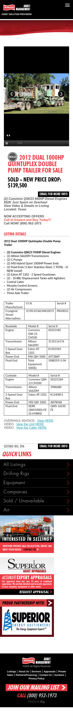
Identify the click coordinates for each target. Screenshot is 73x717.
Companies (15, 492)
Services (36, 671)
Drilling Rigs (16, 474)
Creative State (42, 701)
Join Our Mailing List (33, 688)
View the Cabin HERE (31, 427)
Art (6, 510)
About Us (23, 671)
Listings (11, 671)
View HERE (45, 420)
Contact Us (45, 675)
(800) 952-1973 (41, 695)
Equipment (14, 483)
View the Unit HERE (30, 424)
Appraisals (49, 671)
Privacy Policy (36, 678)
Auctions (59, 675)
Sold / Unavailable (24, 501)
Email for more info (54, 194)
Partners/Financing (26, 675)
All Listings (15, 465)
